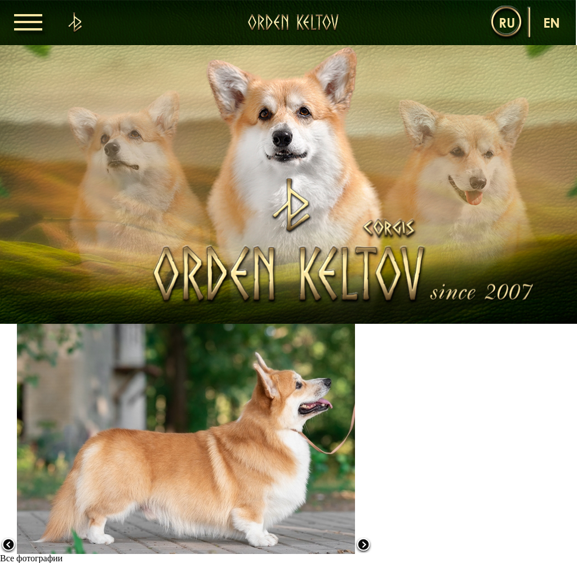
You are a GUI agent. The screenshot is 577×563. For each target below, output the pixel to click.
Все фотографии (31, 558)
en (551, 22)
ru (507, 22)
